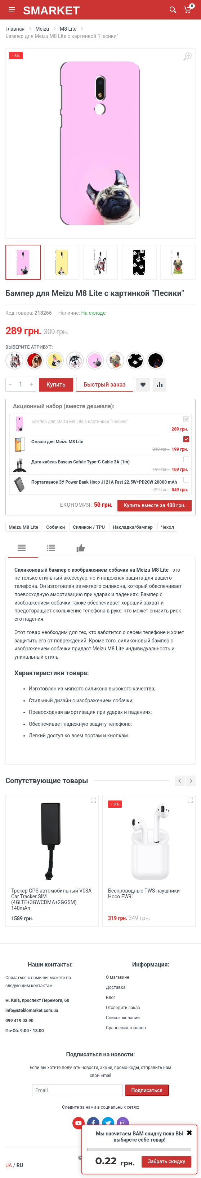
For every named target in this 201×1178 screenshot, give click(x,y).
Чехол (167, 527)
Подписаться (147, 1090)
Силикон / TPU (89, 527)
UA (8, 1165)
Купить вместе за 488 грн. (155, 505)
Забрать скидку (166, 1161)
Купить (56, 384)
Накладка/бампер (133, 527)
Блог (110, 997)
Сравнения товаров (126, 1027)
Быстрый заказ (105, 384)
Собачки (55, 527)
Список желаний (123, 1017)
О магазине (117, 977)
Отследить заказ (123, 1007)
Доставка (115, 987)
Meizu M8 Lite (23, 527)
